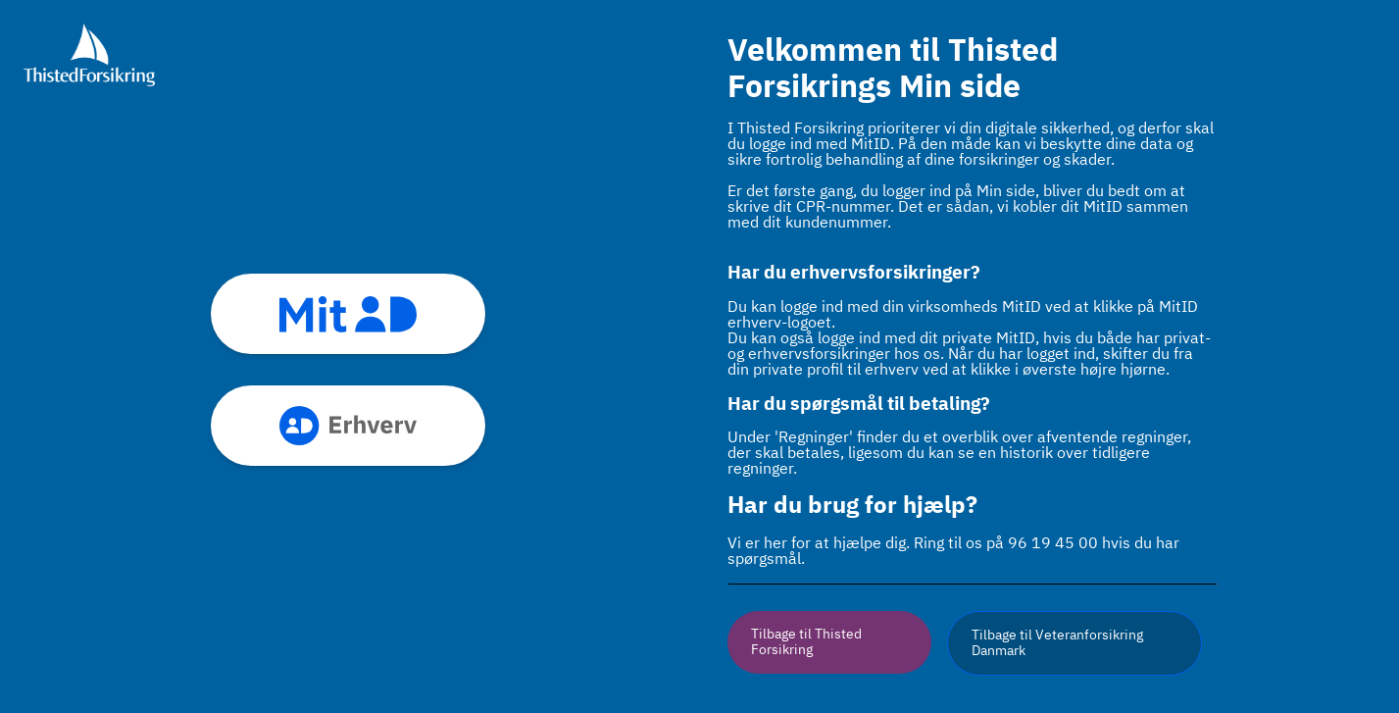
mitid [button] (348, 314)
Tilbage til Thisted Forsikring (806, 642)
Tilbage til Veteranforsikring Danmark (1057, 643)
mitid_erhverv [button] (348, 425)
